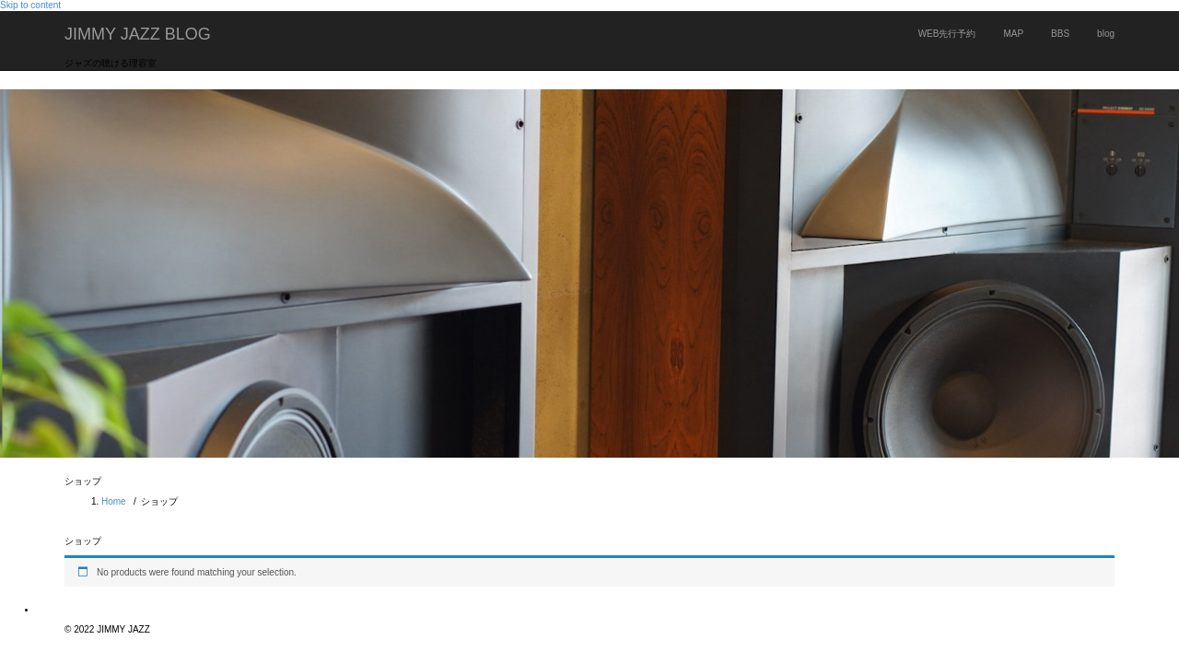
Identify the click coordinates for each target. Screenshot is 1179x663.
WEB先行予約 (947, 34)
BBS (1060, 34)
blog (1106, 34)
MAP (1013, 34)
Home (113, 501)
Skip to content (30, 5)
